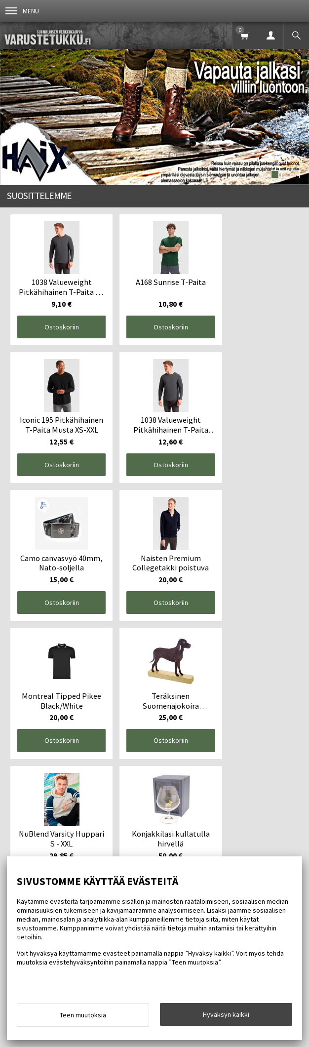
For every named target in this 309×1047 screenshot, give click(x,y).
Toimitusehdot (92, 822)
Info (51, 822)
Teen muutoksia (83, 1014)
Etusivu (21, 822)
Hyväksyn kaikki (226, 1014)
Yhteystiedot (146, 822)
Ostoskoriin (56, 320)
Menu (22, 10)
